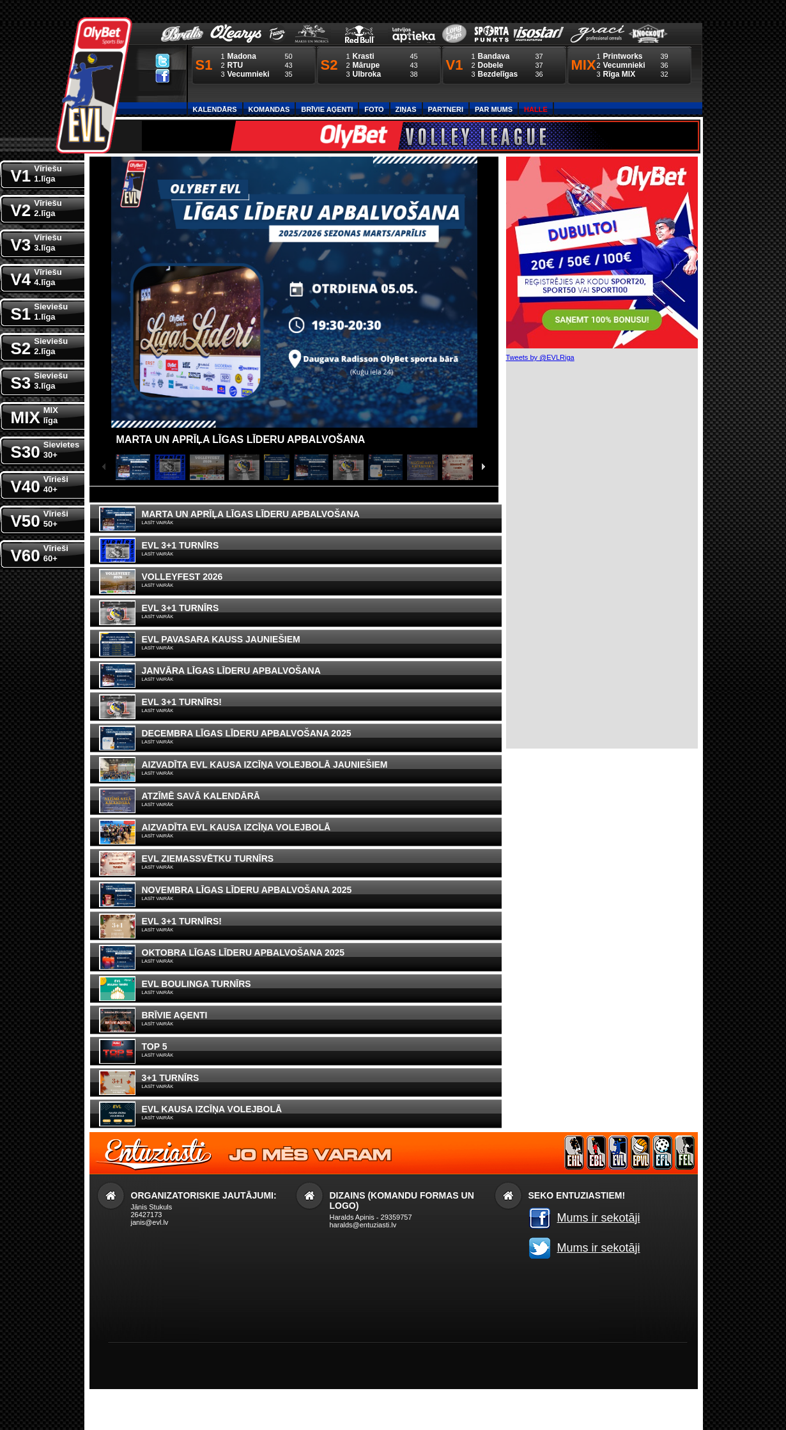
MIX (34, 414)
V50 (39, 518)
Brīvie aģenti (327, 109)
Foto (373, 109)
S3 (39, 380)
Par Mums (493, 109)
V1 (36, 172)
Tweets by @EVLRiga (540, 357)
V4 (36, 276)
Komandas (269, 109)
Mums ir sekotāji (598, 1217)
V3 (36, 241)
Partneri (445, 109)
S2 (39, 345)
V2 (36, 207)
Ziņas (406, 109)
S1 (39, 311)
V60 (39, 552)
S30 (45, 449)
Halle (536, 109)
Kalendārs (215, 109)
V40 (39, 483)
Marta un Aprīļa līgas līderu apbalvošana (241, 439)
